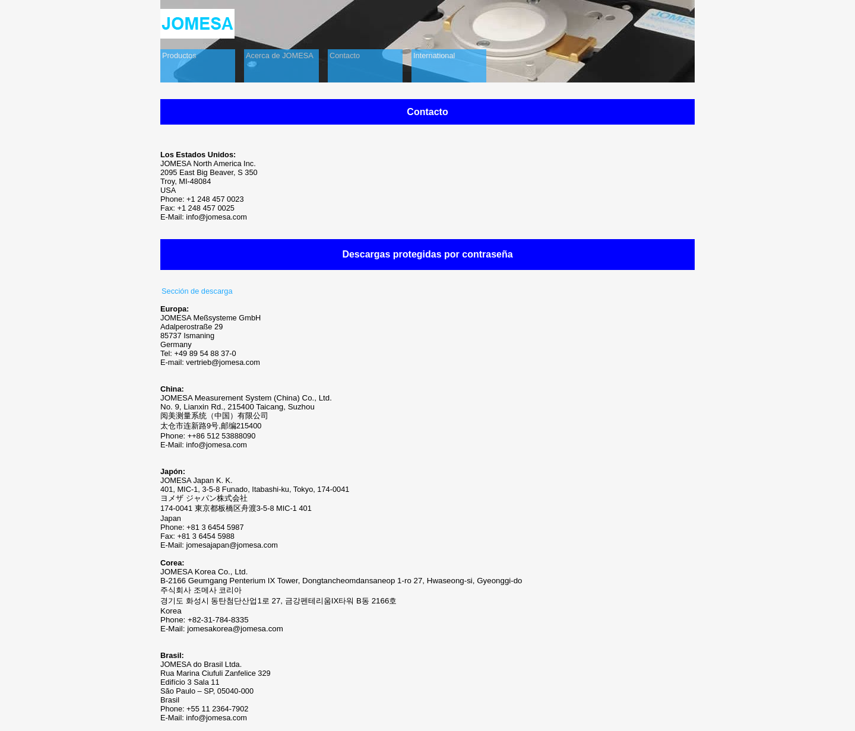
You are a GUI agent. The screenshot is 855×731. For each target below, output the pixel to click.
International (434, 55)
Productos (179, 55)
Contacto (345, 55)
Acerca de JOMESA (280, 55)
